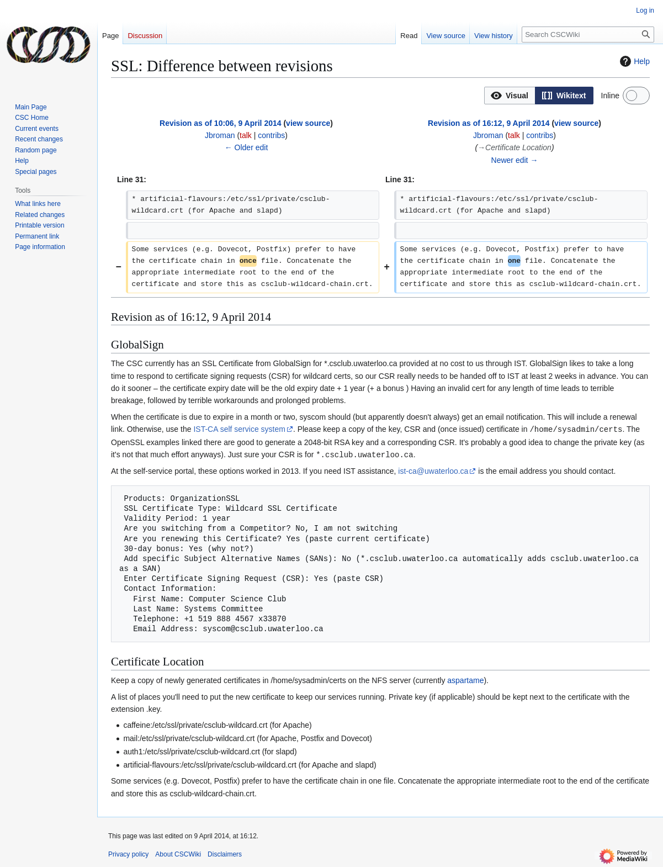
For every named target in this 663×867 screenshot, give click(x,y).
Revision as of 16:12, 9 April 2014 (488, 123)
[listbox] (538, 95)
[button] (509, 95)
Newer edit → (514, 160)
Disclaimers (225, 853)
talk (246, 135)
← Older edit (246, 147)
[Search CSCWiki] (588, 35)
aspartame (465, 679)
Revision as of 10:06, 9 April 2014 (220, 123)
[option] (509, 95)
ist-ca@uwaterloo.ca (433, 470)
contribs (271, 135)
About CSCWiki (178, 853)
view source (308, 123)
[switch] (636, 95)
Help (633, 61)
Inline (610, 95)
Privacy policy (128, 853)
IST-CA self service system (239, 429)
